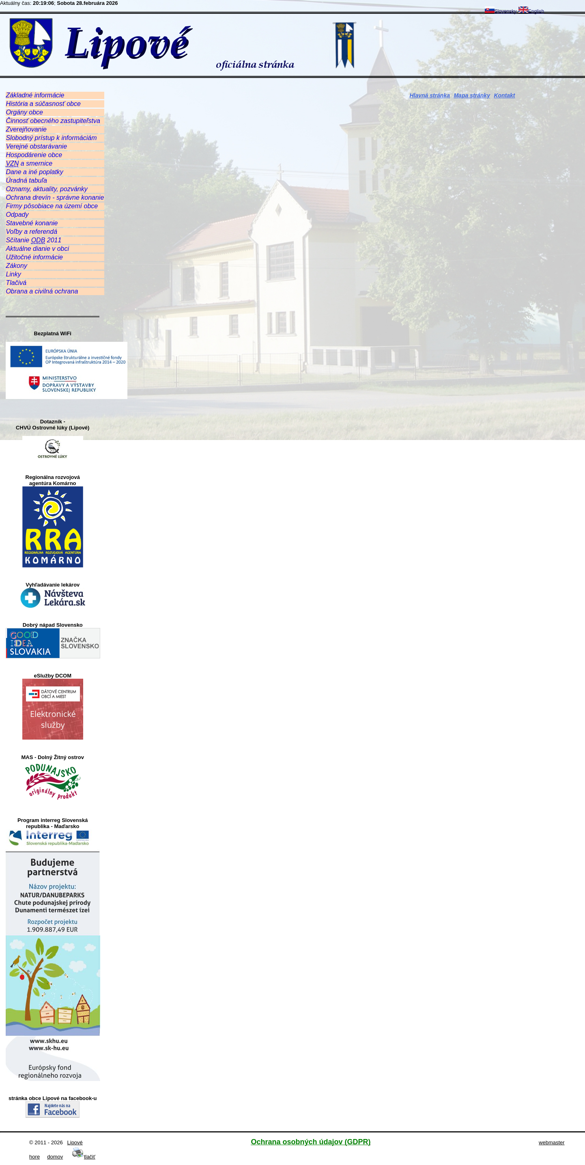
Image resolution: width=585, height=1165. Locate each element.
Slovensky (501, 11)
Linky (13, 274)
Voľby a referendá (31, 231)
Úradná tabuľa (26, 180)
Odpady (17, 214)
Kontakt (504, 95)
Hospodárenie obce (34, 154)
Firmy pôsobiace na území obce (52, 206)
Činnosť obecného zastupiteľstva (53, 120)
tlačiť (83, 1157)
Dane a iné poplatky (34, 171)
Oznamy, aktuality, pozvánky (46, 189)
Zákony (16, 265)
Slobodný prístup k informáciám (51, 137)
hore (34, 1157)
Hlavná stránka (429, 95)
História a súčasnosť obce (43, 103)
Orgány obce (24, 112)
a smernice (29, 163)
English (531, 11)
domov (55, 1157)
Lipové (75, 1142)
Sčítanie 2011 (33, 240)
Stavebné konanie (32, 223)
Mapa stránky (472, 95)
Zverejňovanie (26, 129)
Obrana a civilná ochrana (42, 291)
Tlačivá (16, 282)
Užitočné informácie (34, 257)
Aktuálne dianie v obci (37, 248)
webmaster (552, 1142)
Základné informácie (35, 95)
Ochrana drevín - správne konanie (55, 197)
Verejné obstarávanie (36, 146)
